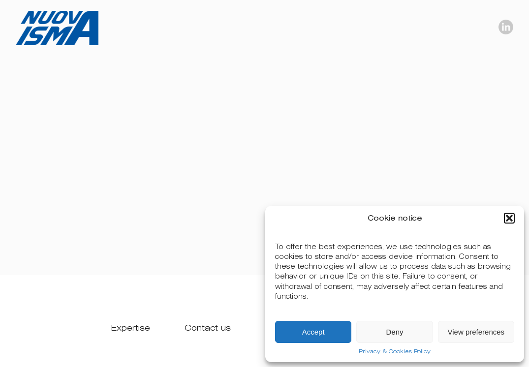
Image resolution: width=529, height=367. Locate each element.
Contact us (208, 328)
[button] (509, 218)
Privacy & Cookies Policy (395, 351)
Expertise (130, 328)
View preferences (476, 332)
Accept (313, 332)
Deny (394, 332)
